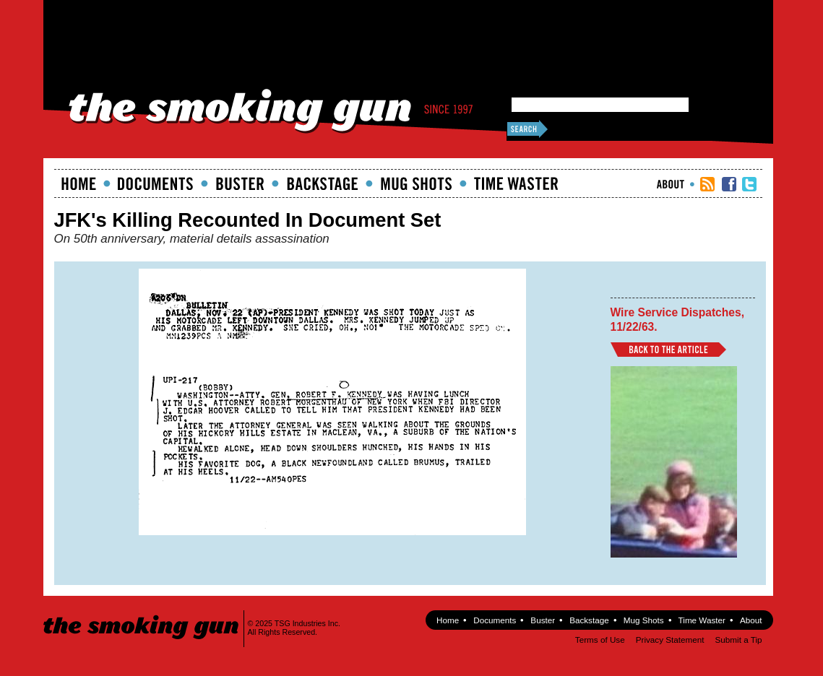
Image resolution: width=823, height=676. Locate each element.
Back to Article (668, 349)
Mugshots (416, 183)
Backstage (322, 183)
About (670, 184)
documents (156, 183)
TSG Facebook (729, 184)
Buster (239, 183)
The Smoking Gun (142, 614)
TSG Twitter (749, 184)
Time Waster (516, 183)
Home (78, 183)
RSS (707, 184)
